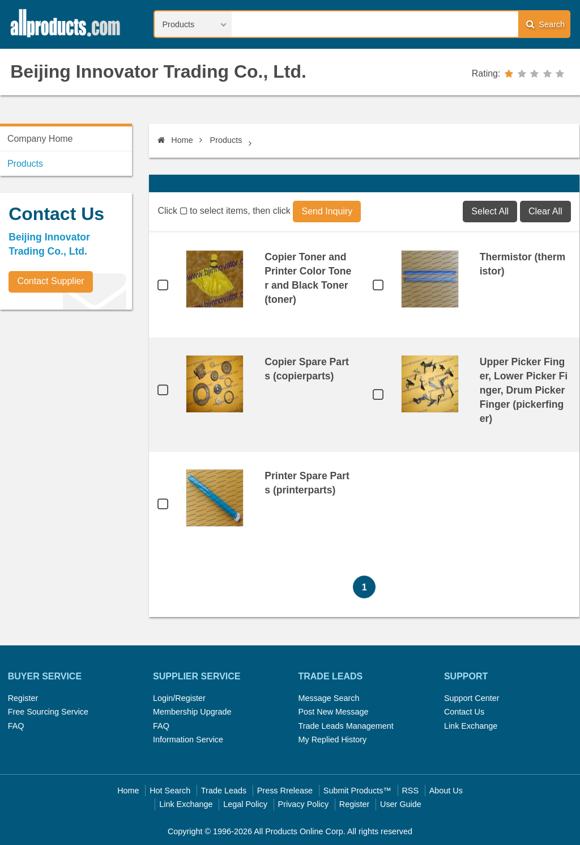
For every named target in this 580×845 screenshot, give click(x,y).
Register (23, 698)
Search (545, 24)
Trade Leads (223, 790)
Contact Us (464, 711)
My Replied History (332, 739)
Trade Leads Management (345, 725)
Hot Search (170, 790)
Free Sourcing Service (48, 711)
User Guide (400, 804)
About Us (446, 790)
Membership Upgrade (192, 711)
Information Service (188, 739)
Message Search (328, 698)
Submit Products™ (357, 790)
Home (175, 140)
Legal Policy (245, 804)
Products (226, 140)
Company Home (40, 138)
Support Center (472, 698)
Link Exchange (470, 725)
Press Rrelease (285, 790)
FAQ (16, 725)
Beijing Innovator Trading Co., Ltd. (158, 71)
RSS (410, 790)
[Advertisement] (85, 397)
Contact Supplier (50, 281)
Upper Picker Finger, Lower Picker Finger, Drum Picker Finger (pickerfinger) (524, 390)
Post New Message (333, 711)
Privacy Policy (303, 804)
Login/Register (179, 698)
